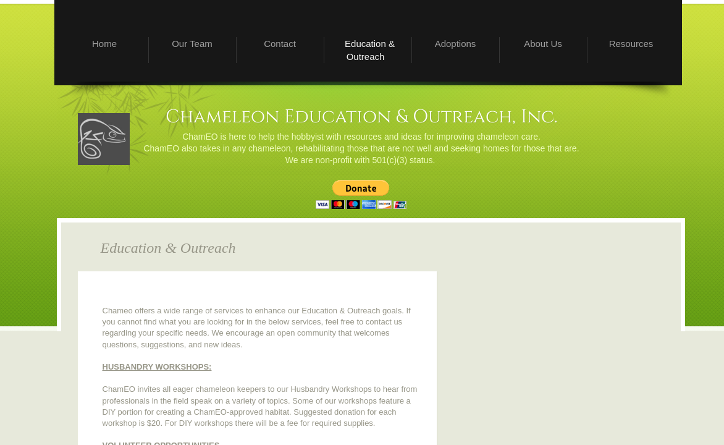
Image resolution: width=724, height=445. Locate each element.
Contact (280, 43)
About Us (543, 43)
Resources (631, 43)
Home (104, 43)
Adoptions (455, 43)
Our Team (192, 43)
